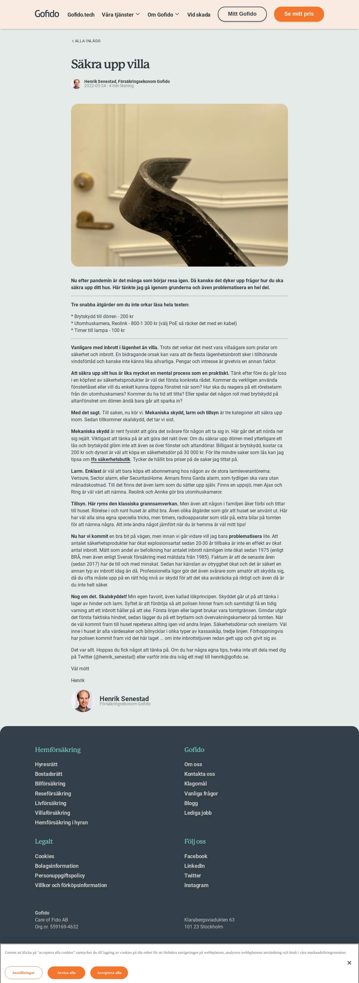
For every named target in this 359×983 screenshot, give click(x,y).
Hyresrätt (46, 764)
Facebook (196, 856)
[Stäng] (349, 965)
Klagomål (195, 783)
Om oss (193, 764)
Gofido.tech (81, 14)
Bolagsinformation (57, 866)
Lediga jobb (198, 813)
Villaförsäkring (52, 813)
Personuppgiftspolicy (60, 875)
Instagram (196, 885)
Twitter (192, 875)
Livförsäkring (50, 803)
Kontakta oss (199, 774)
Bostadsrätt (48, 774)
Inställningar (24, 974)
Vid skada (199, 14)
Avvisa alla (66, 974)
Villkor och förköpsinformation (71, 885)
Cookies (44, 856)
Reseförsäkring (53, 793)
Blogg (191, 803)
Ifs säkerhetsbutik (110, 459)
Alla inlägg (86, 41)
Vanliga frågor (201, 793)
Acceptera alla (109, 974)
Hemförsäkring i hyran (61, 822)
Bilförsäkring (50, 783)
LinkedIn (194, 866)
